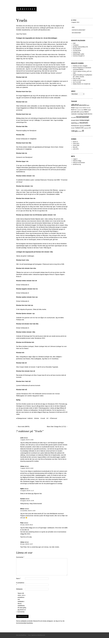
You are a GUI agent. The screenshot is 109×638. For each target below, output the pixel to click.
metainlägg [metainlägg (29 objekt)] (80, 114)
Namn (18, 578)
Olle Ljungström (41, 194)
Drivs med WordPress (21, 635)
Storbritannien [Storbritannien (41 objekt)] (75, 125)
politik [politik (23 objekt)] (74, 117)
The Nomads (26, 208)
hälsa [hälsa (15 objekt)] (82, 109)
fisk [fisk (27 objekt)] (75, 109)
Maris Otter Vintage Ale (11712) (57, 426)
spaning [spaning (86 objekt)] (74, 123)
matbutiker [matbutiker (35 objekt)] (74, 114)
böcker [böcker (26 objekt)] (84, 107)
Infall (74, 43)
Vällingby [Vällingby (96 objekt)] (74, 131)
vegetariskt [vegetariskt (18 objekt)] (86, 127)
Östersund (54, 418)
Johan (74, 20)
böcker (37, 418)
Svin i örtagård (83, 66)
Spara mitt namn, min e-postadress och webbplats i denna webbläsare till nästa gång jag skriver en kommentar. (22, 602)
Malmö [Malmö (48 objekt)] (86, 112)
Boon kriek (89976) (22, 426)
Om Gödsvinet (76, 32)
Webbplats (19, 589)
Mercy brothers (23, 346)
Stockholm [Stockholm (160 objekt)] (83, 123)
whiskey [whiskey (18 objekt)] (80, 131)
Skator (37, 346)
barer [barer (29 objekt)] (88, 105)
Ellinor (22, 508)
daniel (74, 141)
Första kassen (76, 48)
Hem (73, 27)
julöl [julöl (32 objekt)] (72, 112)
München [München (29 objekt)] (89, 114)
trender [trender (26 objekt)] (73, 128)
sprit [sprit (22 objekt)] (78, 123)
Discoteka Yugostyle (52, 367)
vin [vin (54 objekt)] (90, 128)
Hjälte (22, 488)
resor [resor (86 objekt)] (77, 120)
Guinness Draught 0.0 (78, 56)
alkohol (30, 418)
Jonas (74, 145)
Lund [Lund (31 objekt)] (80, 112)
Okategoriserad (21, 418)
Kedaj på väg (76, 52)
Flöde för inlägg (77, 160)
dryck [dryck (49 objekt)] (72, 109)
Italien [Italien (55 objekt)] (86, 109)
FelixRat (75, 66)
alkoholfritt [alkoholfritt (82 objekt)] (82, 105)
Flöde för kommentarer (79, 162)
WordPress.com (41, 635)
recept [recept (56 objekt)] (73, 120)
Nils (74, 147)
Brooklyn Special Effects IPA (80, 47)
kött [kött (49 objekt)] (78, 112)
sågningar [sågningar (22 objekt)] (82, 125)
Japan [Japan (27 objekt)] (89, 109)
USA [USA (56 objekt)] (82, 128)
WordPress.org (77, 164)
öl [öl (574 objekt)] (83, 130)
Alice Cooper (20, 367)
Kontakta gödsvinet (78, 30)
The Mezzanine (77, 50)
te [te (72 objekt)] (85, 125)
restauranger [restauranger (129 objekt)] (84, 120)
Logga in (75, 159)
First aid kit (35, 336)
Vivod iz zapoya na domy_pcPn (81, 71)
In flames (40, 237)
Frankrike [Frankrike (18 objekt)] (79, 109)
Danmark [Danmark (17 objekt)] (88, 107)
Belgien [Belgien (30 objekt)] (73, 107)
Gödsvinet (27, 9)
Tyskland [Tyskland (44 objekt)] (77, 128)
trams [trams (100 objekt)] (88, 125)
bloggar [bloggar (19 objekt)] (77, 107)
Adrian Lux (47, 233)
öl (47, 418)
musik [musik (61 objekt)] (85, 114)
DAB (62, 264)
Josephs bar (87, 84)
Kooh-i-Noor (82, 80)
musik (43, 418)
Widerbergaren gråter (78, 54)
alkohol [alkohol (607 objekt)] (75, 105)
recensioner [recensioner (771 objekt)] (82, 116)
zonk (74, 149)
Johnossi (53, 346)
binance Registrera (78, 67)
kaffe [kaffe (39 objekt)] (75, 112)
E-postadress (20, 583)
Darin (56, 147)
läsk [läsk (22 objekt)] (83, 112)
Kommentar (20, 557)
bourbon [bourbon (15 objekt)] (80, 107)
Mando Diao (43, 225)
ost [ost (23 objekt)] (72, 117)
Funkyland (75, 45)
